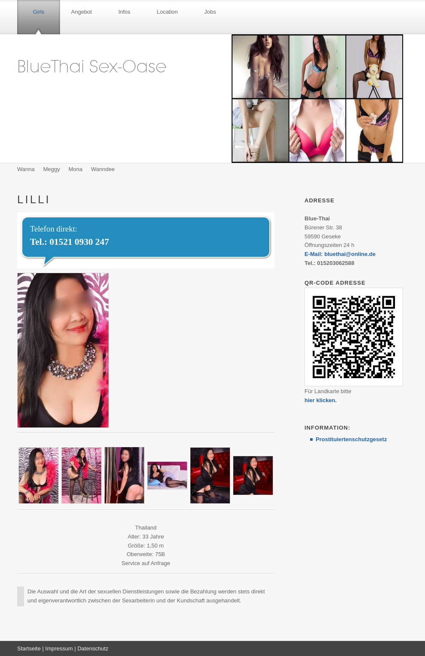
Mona (76, 169)
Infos (124, 12)
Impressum (59, 648)
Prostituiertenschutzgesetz (351, 439)
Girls (39, 12)
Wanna (26, 169)
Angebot (81, 12)
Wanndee (103, 169)
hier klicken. (320, 400)
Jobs (210, 12)
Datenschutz (92, 648)
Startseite (29, 648)
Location (167, 12)
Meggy (51, 169)
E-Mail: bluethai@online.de (340, 254)
